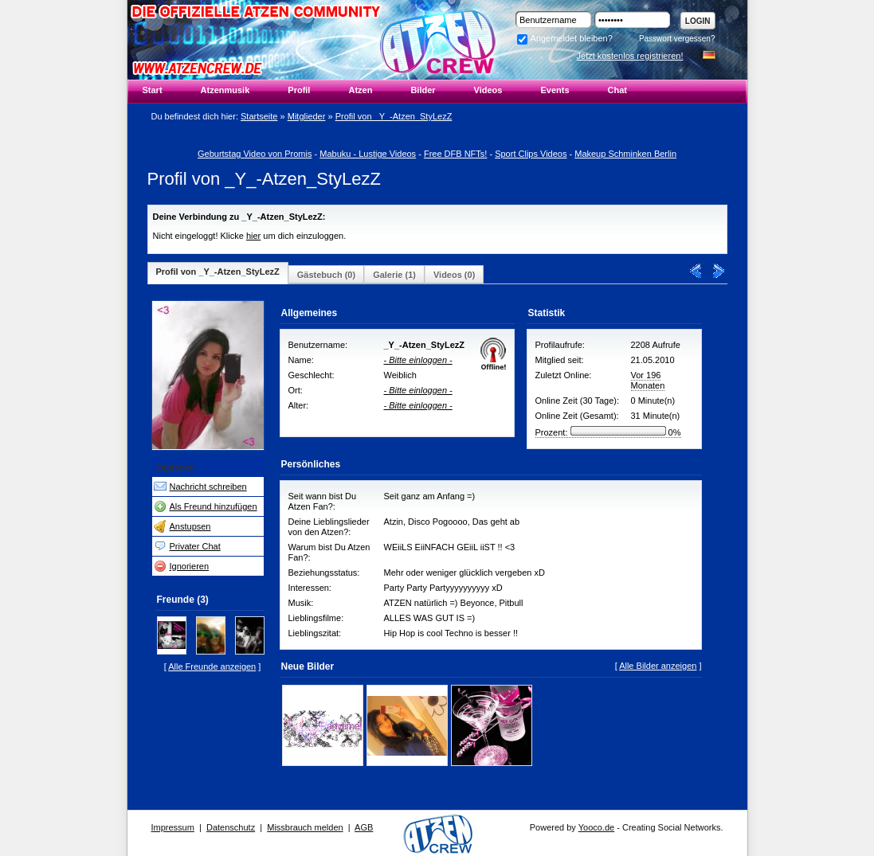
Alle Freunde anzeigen (212, 666)
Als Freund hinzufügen (213, 506)
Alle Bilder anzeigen (657, 665)
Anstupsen (190, 526)
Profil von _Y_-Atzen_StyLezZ (394, 116)
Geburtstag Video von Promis (255, 153)
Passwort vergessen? (677, 38)
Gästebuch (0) (326, 274)
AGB (364, 827)
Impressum (172, 827)
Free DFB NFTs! (455, 153)
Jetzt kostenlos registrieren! (630, 56)
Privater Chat (195, 546)
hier (253, 235)
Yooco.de (596, 827)
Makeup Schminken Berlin (625, 153)
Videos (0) (454, 274)
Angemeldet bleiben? (564, 38)
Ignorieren (190, 566)
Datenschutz (230, 827)
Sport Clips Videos (530, 153)
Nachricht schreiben (208, 486)
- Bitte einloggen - (418, 360)
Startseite (259, 116)
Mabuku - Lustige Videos (367, 153)
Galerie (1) (394, 274)
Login (698, 21)
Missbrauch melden (305, 827)
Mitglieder (307, 116)
